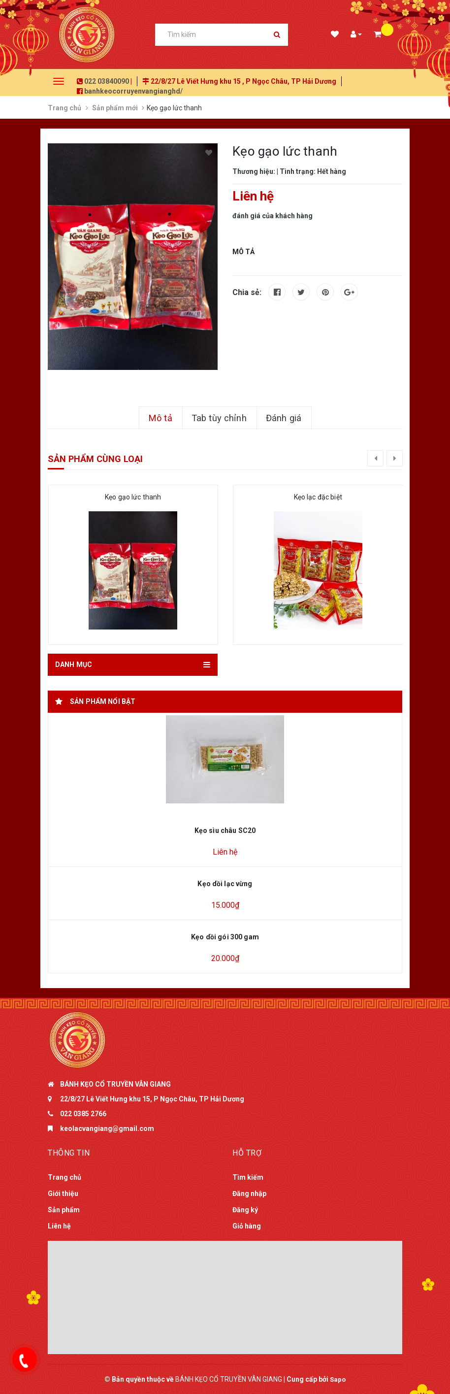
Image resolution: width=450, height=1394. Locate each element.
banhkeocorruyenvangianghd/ (133, 91)
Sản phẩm (64, 1210)
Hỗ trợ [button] (246, 1153)
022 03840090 (106, 81)
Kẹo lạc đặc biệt (318, 497)
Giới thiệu (63, 1193)
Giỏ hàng (246, 1226)
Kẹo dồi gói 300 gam (225, 937)
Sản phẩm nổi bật (102, 701)
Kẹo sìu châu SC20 (225, 830)
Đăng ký (245, 1210)
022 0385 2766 (83, 1114)
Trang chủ (64, 108)
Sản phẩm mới (115, 108)
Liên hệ (59, 1226)
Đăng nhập (249, 1193)
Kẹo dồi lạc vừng (224, 884)
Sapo (337, 1379)
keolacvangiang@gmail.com (107, 1128)
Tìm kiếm (247, 1177)
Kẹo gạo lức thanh (133, 497)
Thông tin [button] (69, 1153)
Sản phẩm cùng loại (95, 459)
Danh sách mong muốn (334, 35)
